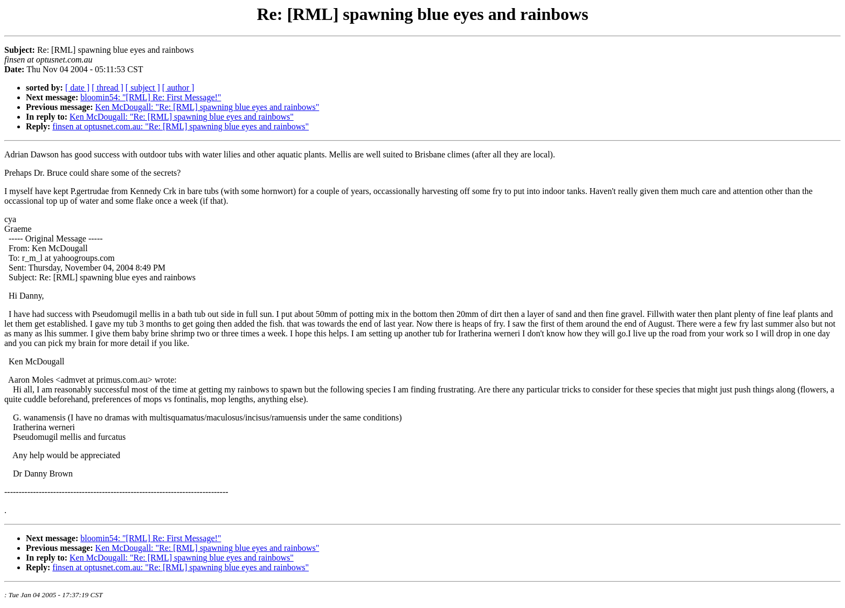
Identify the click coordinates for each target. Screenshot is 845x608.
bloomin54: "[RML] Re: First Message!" (150, 97)
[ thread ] (107, 87)
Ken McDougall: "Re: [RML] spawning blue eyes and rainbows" (207, 107)
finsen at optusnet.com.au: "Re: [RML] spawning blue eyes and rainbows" (180, 126)
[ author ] (178, 87)
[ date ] (77, 87)
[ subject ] (143, 87)
